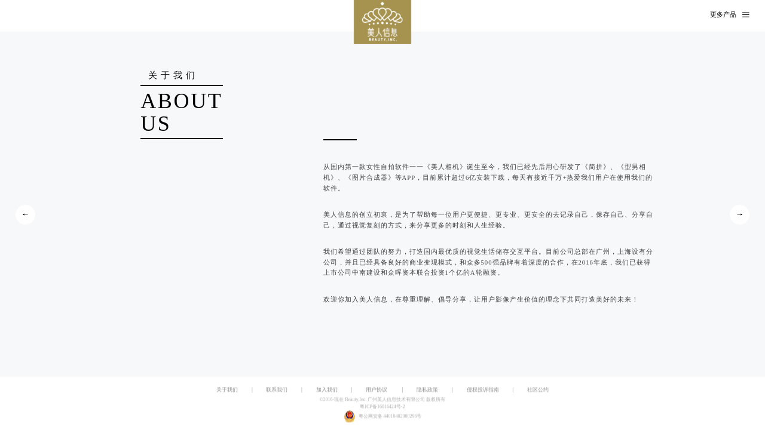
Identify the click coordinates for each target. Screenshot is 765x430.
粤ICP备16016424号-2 (382, 407)
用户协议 (376, 389)
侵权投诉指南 (483, 389)
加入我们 (327, 389)
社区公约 (538, 389)
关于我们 (227, 389)
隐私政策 (427, 389)
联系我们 (276, 389)
